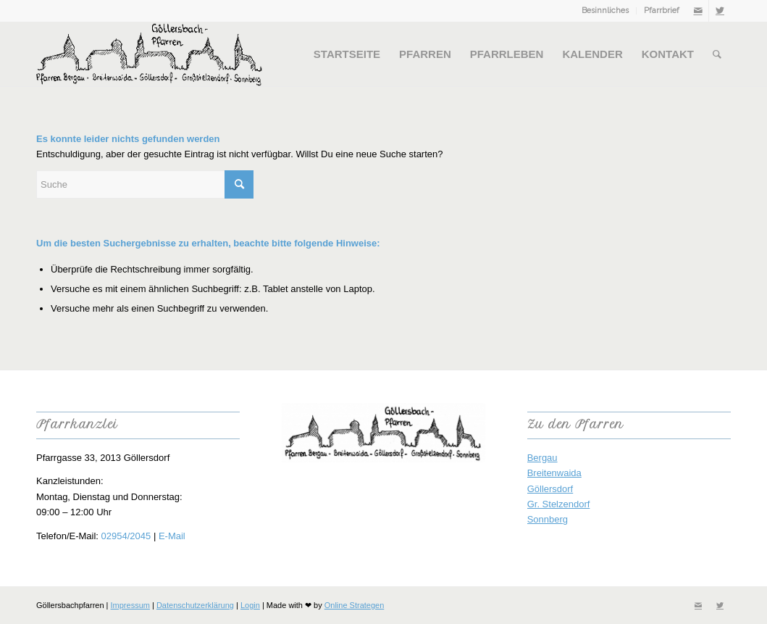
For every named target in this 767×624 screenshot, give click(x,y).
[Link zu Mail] (697, 11)
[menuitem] (605, 10)
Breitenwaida (554, 472)
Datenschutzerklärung (195, 605)
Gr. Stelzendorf (558, 504)
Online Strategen (354, 605)
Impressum (130, 605)
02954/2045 (126, 536)
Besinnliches (605, 10)
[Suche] (717, 54)
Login (250, 605)
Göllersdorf (550, 488)
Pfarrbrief (661, 10)
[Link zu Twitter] (720, 11)
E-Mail (172, 536)
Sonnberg (547, 519)
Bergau (542, 457)
